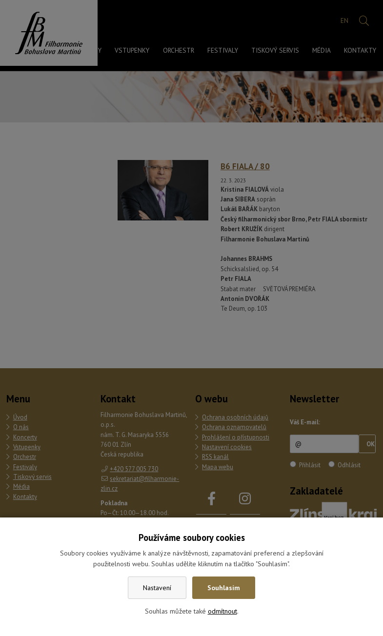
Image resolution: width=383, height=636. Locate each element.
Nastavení (157, 587)
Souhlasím (223, 587)
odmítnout (222, 611)
